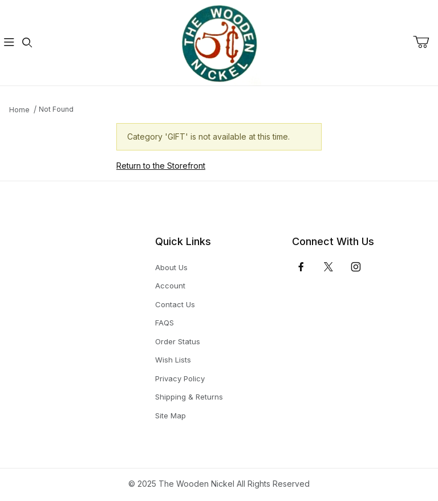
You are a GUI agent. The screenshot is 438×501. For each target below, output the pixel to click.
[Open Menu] (9, 43)
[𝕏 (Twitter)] (328, 267)
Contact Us (175, 304)
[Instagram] (356, 267)
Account (170, 285)
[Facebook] (301, 267)
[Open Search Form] (27, 43)
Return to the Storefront (160, 165)
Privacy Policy (180, 378)
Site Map (170, 415)
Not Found (56, 109)
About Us (171, 267)
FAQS (164, 322)
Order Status (177, 341)
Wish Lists (173, 359)
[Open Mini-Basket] (425, 42)
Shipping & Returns (189, 396)
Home (19, 109)
